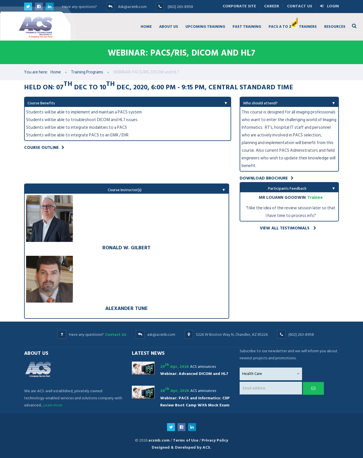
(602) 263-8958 (180, 6)
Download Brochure (267, 178)
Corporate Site (239, 6)
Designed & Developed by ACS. (181, 447)
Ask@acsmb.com (132, 6)
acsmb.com (159, 440)
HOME (146, 26)
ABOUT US (168, 26)
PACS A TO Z (282, 25)
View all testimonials (288, 228)
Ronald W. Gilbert (126, 247)
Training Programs (87, 72)
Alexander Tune (126, 308)
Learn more (52, 405)
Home (55, 72)
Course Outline (44, 147)
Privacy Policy (215, 440)
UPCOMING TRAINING (205, 26)
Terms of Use (185, 440)
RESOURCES (334, 26)
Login (329, 6)
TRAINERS (308, 26)
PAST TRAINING (247, 26)
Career (271, 6)
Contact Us (299, 6)
